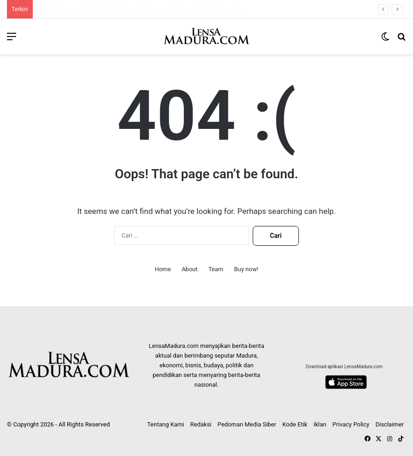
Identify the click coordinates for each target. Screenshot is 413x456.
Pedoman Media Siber (247, 424)
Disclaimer (390, 424)
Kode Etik (294, 424)
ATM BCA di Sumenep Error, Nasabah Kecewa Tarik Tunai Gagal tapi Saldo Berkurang (142, 9)
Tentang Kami (165, 424)
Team (216, 269)
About (190, 269)
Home (163, 269)
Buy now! (246, 269)
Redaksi (201, 424)
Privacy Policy (350, 424)
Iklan (320, 424)
